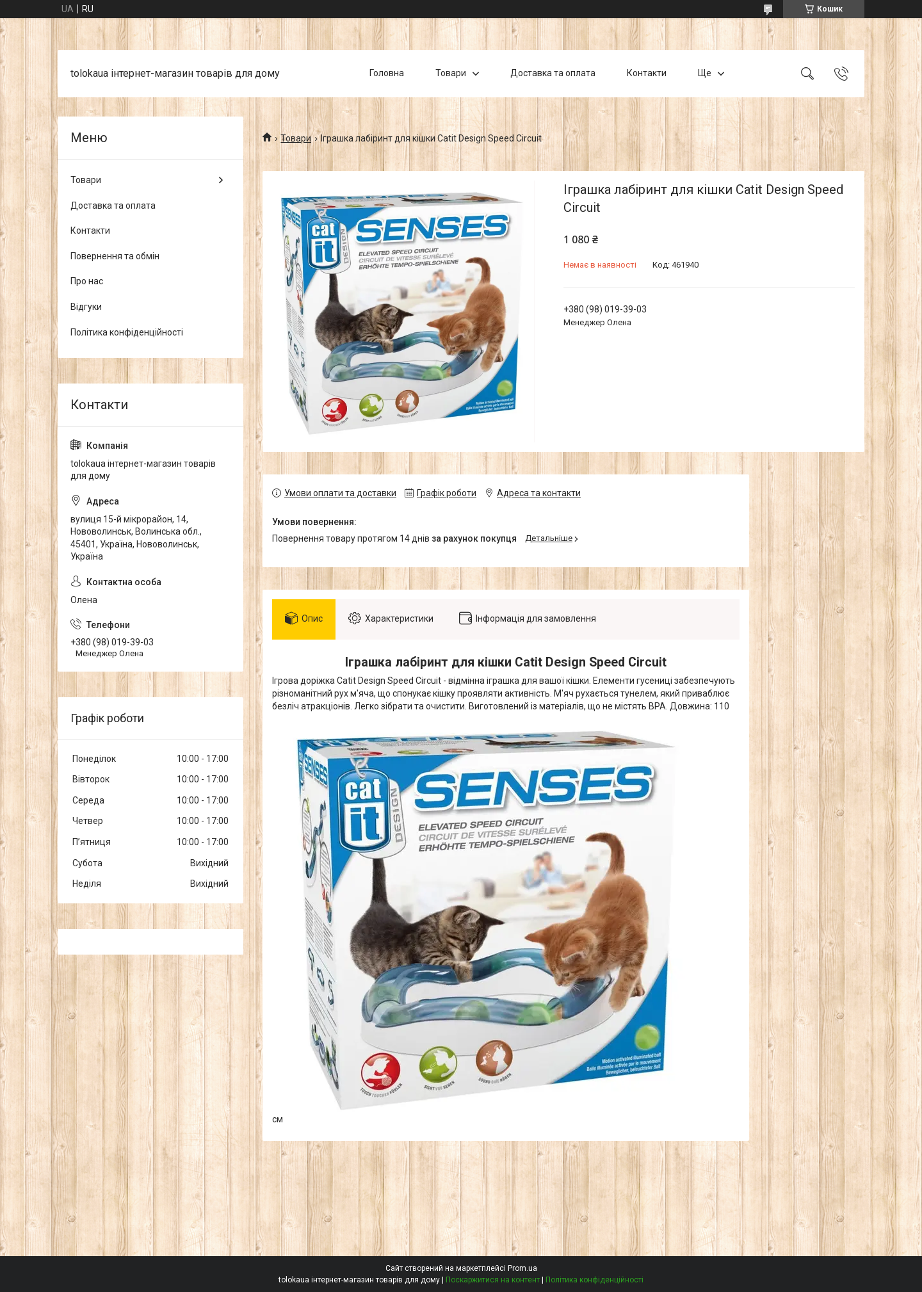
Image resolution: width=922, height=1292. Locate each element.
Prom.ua (522, 1268)
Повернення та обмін (114, 256)
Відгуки (86, 307)
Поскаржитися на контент (493, 1279)
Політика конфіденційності (126, 332)
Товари (450, 73)
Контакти (647, 73)
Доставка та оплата (552, 73)
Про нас (86, 281)
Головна (386, 73)
